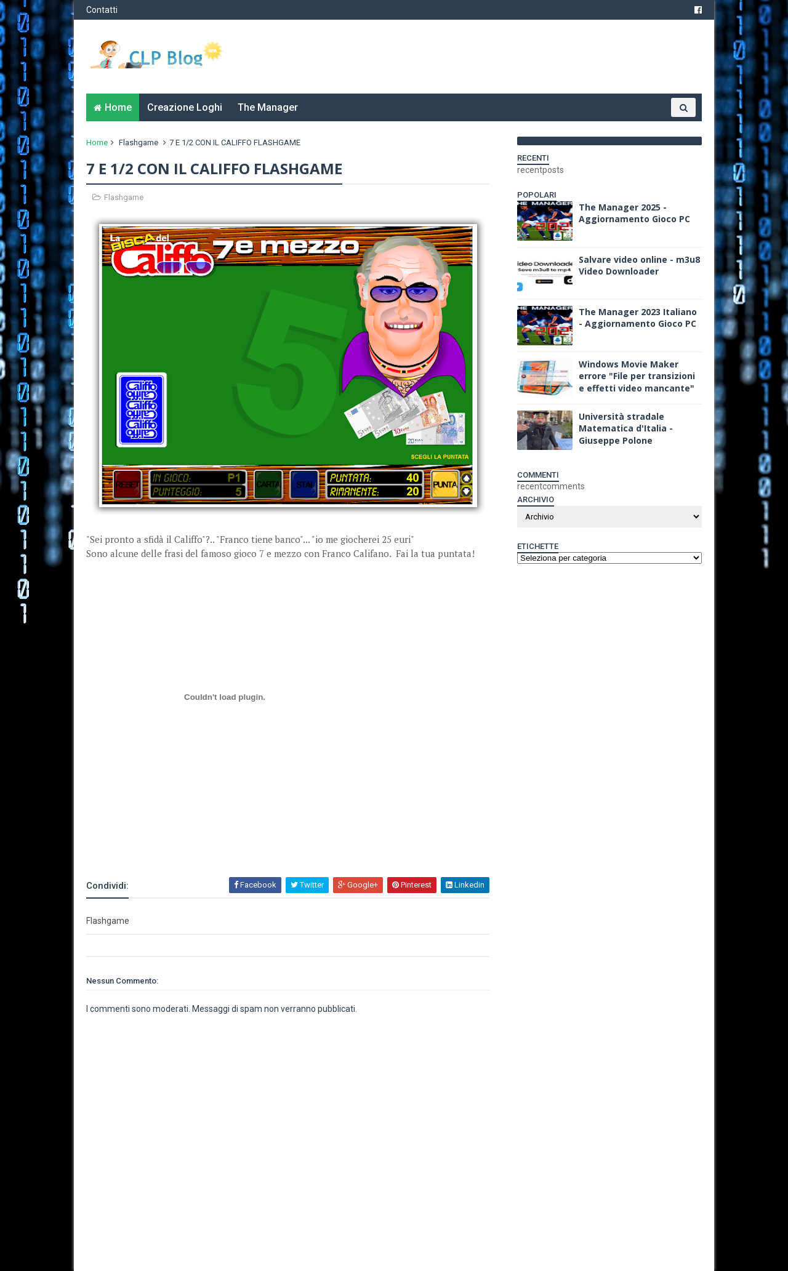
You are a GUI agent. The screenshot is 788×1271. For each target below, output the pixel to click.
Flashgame (138, 142)
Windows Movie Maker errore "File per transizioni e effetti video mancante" (637, 376)
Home (118, 107)
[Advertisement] (230, 842)
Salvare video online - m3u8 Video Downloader (639, 266)
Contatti (102, 10)
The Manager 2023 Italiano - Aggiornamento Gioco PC (638, 318)
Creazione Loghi (184, 107)
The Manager (268, 107)
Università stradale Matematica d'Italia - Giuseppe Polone (626, 428)
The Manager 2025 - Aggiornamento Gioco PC (634, 213)
